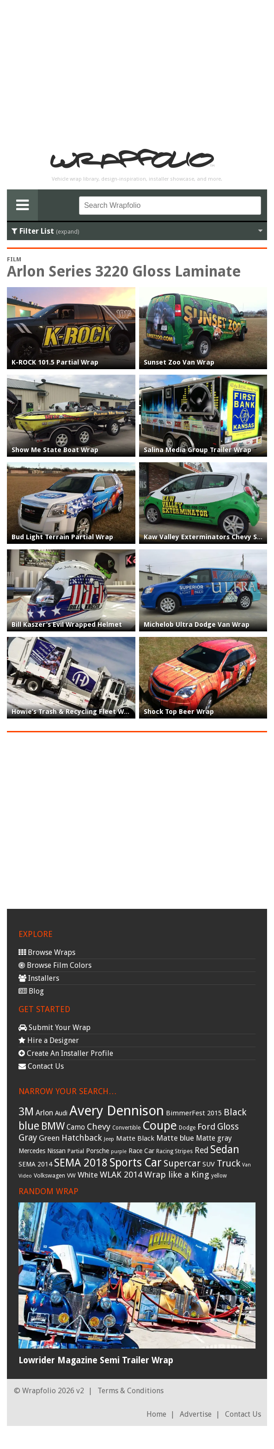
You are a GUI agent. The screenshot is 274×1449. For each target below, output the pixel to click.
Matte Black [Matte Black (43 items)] (135, 1138)
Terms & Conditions (130, 1390)
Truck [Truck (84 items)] (228, 1163)
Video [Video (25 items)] (25, 1176)
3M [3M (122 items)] (26, 1111)
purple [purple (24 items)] (119, 1151)
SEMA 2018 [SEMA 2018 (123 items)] (81, 1162)
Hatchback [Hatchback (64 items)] (81, 1138)
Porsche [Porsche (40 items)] (97, 1150)
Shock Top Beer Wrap (179, 711)
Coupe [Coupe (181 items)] (159, 1125)
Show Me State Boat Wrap (55, 450)
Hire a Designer (48, 1040)
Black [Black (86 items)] (235, 1112)
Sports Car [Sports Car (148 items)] (136, 1162)
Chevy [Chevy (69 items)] (98, 1126)
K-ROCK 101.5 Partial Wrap (55, 362)
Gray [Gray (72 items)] (27, 1137)
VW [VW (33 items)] (71, 1175)
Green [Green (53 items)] (49, 1138)
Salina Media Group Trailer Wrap (197, 450)
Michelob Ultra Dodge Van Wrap (197, 624)
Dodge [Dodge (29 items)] (187, 1128)
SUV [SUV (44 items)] (208, 1164)
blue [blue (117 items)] (28, 1126)
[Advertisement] (137, 71)
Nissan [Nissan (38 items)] (56, 1150)
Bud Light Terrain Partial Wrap (62, 537)
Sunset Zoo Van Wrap (179, 362)
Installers (38, 978)
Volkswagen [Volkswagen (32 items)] (49, 1175)
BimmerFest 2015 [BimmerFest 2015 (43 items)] (194, 1113)
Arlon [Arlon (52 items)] (44, 1112)
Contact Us (41, 1066)
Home (156, 1414)
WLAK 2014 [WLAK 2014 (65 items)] (121, 1174)
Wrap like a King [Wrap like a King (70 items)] (176, 1174)
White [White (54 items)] (88, 1174)
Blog (31, 991)
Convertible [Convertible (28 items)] (126, 1128)
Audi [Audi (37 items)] (61, 1113)
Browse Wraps (46, 952)
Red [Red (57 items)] (201, 1150)
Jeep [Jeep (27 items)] (109, 1139)
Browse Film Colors (54, 965)
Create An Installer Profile (65, 1053)
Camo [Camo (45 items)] (76, 1127)
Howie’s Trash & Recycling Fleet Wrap (73, 711)
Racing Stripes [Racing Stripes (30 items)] (174, 1151)
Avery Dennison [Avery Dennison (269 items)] (116, 1111)
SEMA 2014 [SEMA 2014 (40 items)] (35, 1164)
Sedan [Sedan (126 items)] (224, 1149)
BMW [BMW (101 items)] (53, 1126)
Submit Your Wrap (54, 1027)
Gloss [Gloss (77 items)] (228, 1126)
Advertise (196, 1414)
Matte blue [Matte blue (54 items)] (175, 1138)
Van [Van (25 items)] (246, 1165)
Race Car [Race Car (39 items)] (141, 1150)
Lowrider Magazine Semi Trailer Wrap (95, 1360)
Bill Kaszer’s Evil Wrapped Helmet (67, 624)
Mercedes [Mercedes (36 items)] (31, 1150)
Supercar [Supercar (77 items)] (182, 1163)
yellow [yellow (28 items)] (219, 1175)
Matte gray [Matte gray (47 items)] (214, 1138)
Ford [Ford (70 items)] (206, 1126)
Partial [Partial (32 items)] (75, 1151)
